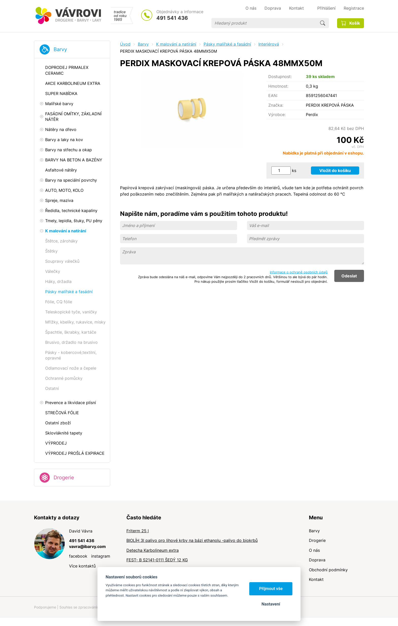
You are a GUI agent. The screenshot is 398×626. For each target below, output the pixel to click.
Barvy (60, 49)
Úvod (125, 44)
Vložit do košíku (335, 170)
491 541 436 (172, 18)
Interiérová (268, 44)
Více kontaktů (82, 565)
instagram (100, 556)
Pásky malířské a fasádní (227, 44)
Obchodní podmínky (328, 569)
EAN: (273, 95)
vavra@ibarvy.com (87, 546)
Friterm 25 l (137, 530)
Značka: (275, 105)
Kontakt (316, 579)
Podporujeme (45, 607)
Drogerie (64, 478)
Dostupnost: (280, 76)
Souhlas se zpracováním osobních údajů (92, 607)
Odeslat (349, 275)
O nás (314, 550)
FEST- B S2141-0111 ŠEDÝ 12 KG (157, 559)
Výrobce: (277, 114)
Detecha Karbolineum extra (152, 550)
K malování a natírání (176, 44)
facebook (78, 556)
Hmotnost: (278, 86)
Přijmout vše (271, 588)
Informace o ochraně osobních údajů (299, 272)
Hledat (322, 23)
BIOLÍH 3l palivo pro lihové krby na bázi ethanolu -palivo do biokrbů (192, 540)
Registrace (354, 8)
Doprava (317, 559)
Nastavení (270, 604)
